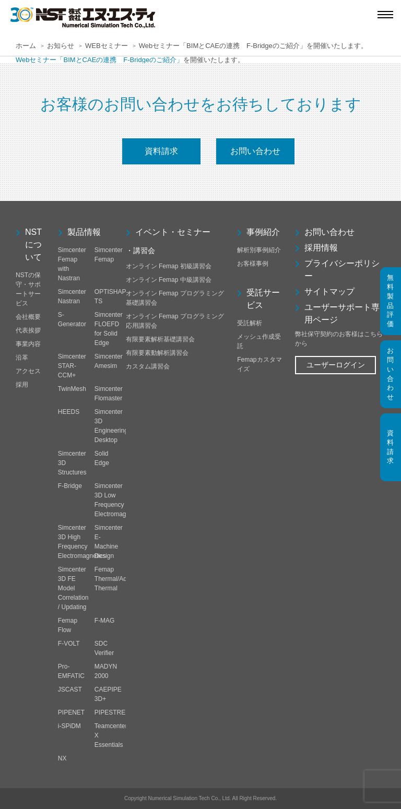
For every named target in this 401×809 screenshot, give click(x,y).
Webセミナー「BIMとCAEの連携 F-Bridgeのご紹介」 (99, 60)
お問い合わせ (255, 151)
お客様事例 (252, 263)
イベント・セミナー (172, 232)
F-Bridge (70, 486)
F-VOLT (69, 643)
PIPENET (71, 712)
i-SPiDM (69, 726)
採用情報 (321, 247)
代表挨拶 (28, 330)
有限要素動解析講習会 (157, 352)
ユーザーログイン (335, 365)
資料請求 (161, 151)
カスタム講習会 (148, 366)
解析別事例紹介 (259, 250)
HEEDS (68, 411)
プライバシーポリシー (342, 269)
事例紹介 (263, 232)
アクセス (28, 371)
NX (62, 758)
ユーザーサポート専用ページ (342, 313)
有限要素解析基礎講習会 (160, 339)
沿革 (22, 357)
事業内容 (28, 344)
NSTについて (33, 244)
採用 (22, 384)
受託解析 (249, 323)
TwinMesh (72, 388)
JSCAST (70, 689)
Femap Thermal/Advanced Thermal (121, 579)
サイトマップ (329, 291)
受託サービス (263, 299)
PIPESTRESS (114, 712)
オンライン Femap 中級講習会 (168, 279)
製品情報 (84, 232)
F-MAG (105, 620)
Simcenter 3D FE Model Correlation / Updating (73, 588)
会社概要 (28, 316)
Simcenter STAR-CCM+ (72, 366)
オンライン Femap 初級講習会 (168, 266)
